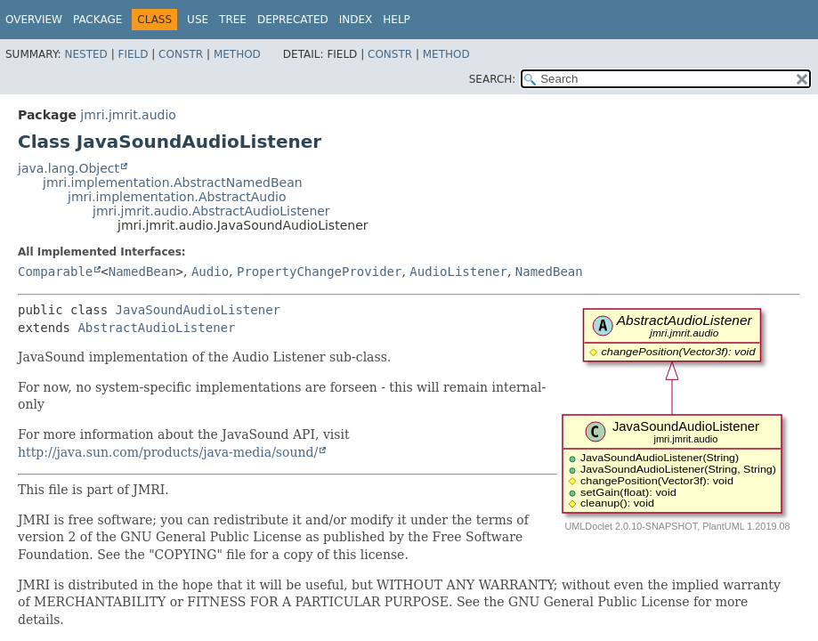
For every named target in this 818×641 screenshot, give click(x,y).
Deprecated (292, 19)
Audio (210, 271)
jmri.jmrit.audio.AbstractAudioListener (211, 211)
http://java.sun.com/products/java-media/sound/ (168, 452)
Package (97, 19)
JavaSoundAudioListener (198, 310)
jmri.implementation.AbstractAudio (177, 197)
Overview (33, 19)
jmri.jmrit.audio (128, 115)
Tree (233, 19)
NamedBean (142, 271)
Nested (85, 54)
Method (237, 54)
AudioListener (458, 271)
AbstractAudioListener (156, 327)
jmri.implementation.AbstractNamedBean (173, 182)
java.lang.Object (68, 168)
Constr (180, 54)
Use (197, 19)
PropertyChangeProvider (319, 271)
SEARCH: (492, 79)
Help (396, 19)
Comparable (55, 271)
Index (356, 19)
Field (132, 54)
